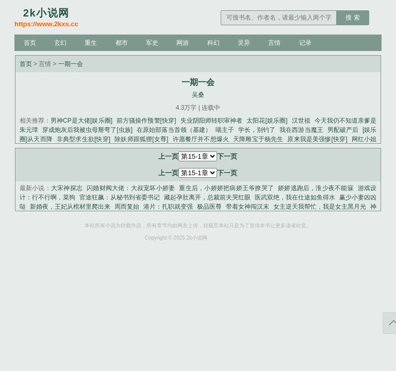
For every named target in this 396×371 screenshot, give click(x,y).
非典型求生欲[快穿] (83, 139)
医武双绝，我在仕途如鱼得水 (295, 197)
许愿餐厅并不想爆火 (200, 139)
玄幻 (60, 42)
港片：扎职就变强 (168, 206)
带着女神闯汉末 (247, 206)
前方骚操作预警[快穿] (146, 120)
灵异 (244, 42)
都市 (122, 42)
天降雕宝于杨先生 (258, 139)
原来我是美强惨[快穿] (317, 139)
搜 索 (352, 17)
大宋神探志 (66, 188)
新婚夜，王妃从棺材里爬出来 (70, 206)
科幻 (213, 42)
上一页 (168, 156)
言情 (274, 42)
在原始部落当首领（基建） (174, 129)
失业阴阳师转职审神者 (211, 120)
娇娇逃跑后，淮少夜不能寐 (316, 188)
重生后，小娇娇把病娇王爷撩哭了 (226, 188)
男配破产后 (342, 129)
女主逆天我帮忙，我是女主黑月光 (319, 206)
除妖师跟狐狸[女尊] (141, 139)
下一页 (227, 156)
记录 (305, 42)
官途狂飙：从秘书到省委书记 (119, 197)
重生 (91, 42)
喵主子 (225, 129)
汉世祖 (300, 120)
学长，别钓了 (256, 129)
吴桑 (198, 94)
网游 (182, 42)
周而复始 (126, 206)
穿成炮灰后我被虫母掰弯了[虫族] (87, 129)
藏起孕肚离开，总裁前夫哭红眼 (207, 197)
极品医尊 (209, 206)
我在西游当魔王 (301, 129)
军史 (152, 42)
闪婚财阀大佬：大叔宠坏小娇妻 (131, 188)
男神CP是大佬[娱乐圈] (81, 120)
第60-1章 (197, 156)
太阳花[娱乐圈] (266, 120)
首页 (30, 42)
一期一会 (70, 64)
